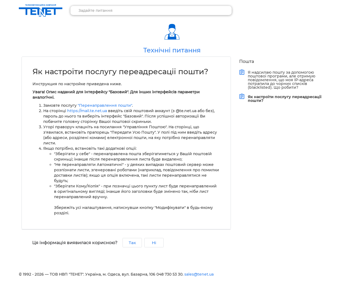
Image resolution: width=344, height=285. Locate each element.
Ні (154, 242)
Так (132, 242)
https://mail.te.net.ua (87, 110)
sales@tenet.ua (199, 274)
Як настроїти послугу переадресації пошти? (283, 98)
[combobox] (151, 10)
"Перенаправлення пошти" (105, 105)
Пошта (246, 61)
